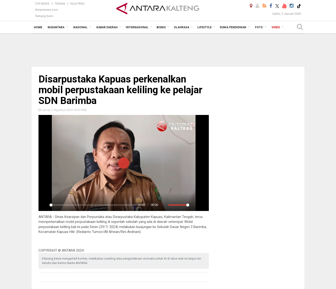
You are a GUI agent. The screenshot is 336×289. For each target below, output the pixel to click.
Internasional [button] (137, 27)
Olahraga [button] (181, 27)
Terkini (60, 3)
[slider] (92, 205)
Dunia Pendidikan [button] (233, 27)
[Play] (44, 205)
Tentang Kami (44, 16)
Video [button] (276, 27)
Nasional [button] (80, 27)
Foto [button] (259, 27)
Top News (42, 3)
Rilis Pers (77, 3)
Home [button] (38, 27)
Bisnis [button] (161, 27)
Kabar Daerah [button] (107, 27)
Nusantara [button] (56, 27)
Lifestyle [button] (204, 27)
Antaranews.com (46, 9)
